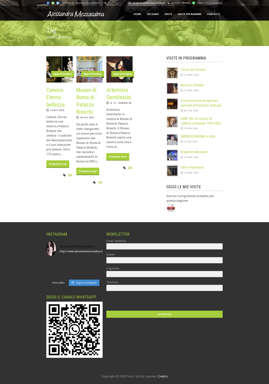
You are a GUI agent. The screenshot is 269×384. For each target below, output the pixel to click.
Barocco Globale (192, 85)
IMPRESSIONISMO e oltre (198, 136)
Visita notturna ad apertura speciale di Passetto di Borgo (201, 102)
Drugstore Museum (194, 152)
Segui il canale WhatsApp (210, 3)
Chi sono (153, 14)
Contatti (213, 14)
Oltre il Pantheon (192, 167)
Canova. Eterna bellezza (55, 97)
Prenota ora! (57, 164)
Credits (163, 376)
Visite (168, 14)
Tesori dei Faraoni (193, 69)
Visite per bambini (189, 14)
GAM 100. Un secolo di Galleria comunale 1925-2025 (201, 120)
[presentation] (129, 301)
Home (137, 14)
